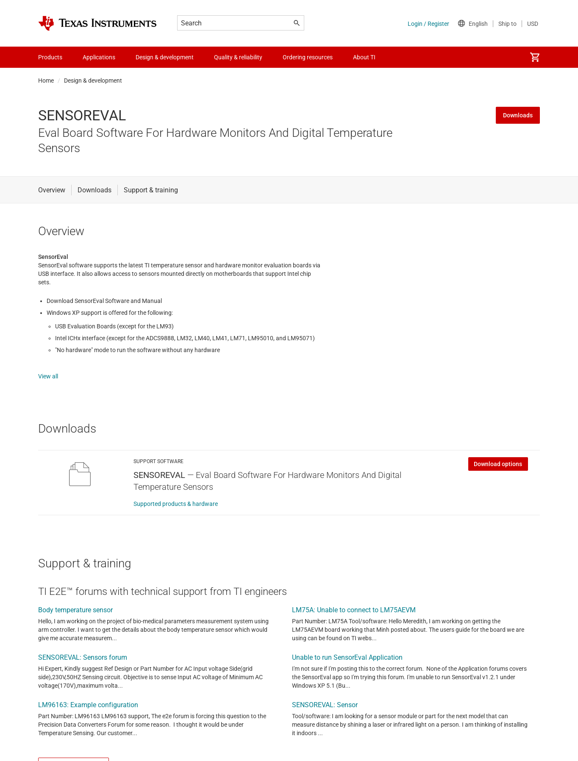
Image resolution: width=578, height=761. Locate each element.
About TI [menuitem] (364, 57)
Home (46, 80)
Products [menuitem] (50, 57)
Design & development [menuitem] (165, 57)
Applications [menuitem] (99, 57)
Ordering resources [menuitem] (308, 57)
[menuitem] (535, 57)
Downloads (518, 115)
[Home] (97, 23)
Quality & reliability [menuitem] (238, 57)
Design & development (93, 80)
